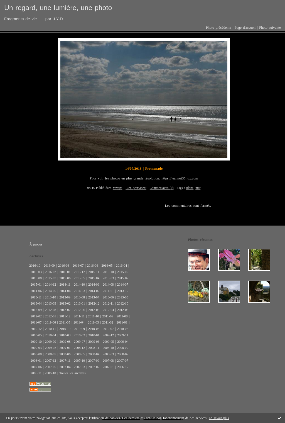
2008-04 (93, 354)
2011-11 (79, 316)
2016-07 (78, 266)
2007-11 (65, 361)
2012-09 (36, 310)
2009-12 (108, 335)
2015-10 (108, 272)
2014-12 (50, 284)
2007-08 (108, 361)
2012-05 (93, 310)
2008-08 (36, 354)
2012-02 (36, 316)
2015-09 (122, 272)
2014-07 (122, 284)
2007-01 (108, 367)
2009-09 (50, 342)
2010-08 (93, 329)
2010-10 (64, 329)
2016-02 (50, 272)
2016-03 (36, 272)
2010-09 (79, 329)
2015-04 (93, 278)
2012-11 (108, 303)
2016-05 (107, 266)
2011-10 (93, 316)
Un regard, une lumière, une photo (58, 7)
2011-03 (93, 322)
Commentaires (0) (162, 188)
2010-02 (79, 335)
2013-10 (50, 297)
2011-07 (36, 322)
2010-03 (65, 335)
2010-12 (36, 329)
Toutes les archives (72, 373)
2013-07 (93, 297)
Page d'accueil (245, 28)
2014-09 (93, 284)
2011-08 (122, 316)
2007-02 (93, 367)
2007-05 (50, 367)
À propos (36, 244)
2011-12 (65, 316)
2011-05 (64, 322)
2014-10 (79, 284)
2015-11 (93, 272)
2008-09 (122, 348)
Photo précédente (218, 28)
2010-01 (93, 335)
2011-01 (122, 322)
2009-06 (93, 342)
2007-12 (50, 361)
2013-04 (36, 303)
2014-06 (36, 291)
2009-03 (36, 348)
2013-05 (122, 297)
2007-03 (79, 367)
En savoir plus (219, 418)
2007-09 (93, 361)
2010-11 (50, 329)
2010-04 (50, 335)
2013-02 (65, 303)
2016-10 (34, 266)
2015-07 (50, 278)
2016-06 (92, 266)
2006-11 (36, 373)
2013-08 (79, 297)
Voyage (117, 188)
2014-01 (108, 291)
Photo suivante (270, 28)
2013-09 (64, 297)
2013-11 (36, 297)
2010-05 (36, 335)
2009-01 (65, 348)
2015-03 (108, 278)
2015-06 (65, 278)
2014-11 (65, 284)
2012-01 (50, 316)
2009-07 (79, 342)
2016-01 (65, 272)
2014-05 (50, 291)
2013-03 (50, 303)
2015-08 (36, 278)
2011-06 (50, 322)
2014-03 (79, 291)
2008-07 (50, 354)
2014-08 (108, 284)
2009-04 (122, 342)
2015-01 (36, 284)
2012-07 (65, 310)
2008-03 (108, 354)
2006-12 (122, 367)
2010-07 (108, 329)
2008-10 (108, 348)
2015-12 (79, 272)
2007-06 (36, 367)
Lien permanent (136, 188)
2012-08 (50, 310)
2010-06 (122, 329)
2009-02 (50, 348)
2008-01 (36, 361)
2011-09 (107, 316)
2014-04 (65, 291)
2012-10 (122, 303)
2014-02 (93, 291)
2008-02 (122, 354)
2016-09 (49, 266)
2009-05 (108, 342)
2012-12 (93, 303)
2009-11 (122, 335)
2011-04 (78, 322)
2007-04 (65, 367)
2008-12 (79, 348)
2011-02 (107, 322)
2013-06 (108, 297)
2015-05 (79, 278)
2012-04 (108, 310)
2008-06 (65, 354)
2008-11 (93, 348)
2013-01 (79, 303)
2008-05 (79, 354)
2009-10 (36, 342)
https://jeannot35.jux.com (179, 178)
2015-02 (122, 278)
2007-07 (122, 361)
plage (189, 188)
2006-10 (50, 373)
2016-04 (121, 266)
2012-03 (122, 310)
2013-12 (122, 291)
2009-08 (65, 342)
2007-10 (79, 361)
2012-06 (79, 310)
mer (197, 188)
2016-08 (63, 266)
